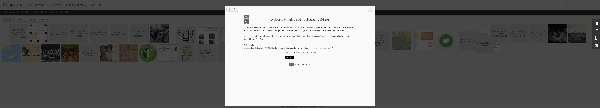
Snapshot (53, 12)
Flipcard (14, 12)
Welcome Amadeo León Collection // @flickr (300, 19)
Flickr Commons (294, 27)
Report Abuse (318, 106)
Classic (5, 12)
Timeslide (64, 12)
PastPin (310, 27)
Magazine (24, 12)
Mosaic (34, 12)
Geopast (312, 52)
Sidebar (43, 12)
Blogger (309, 106)
